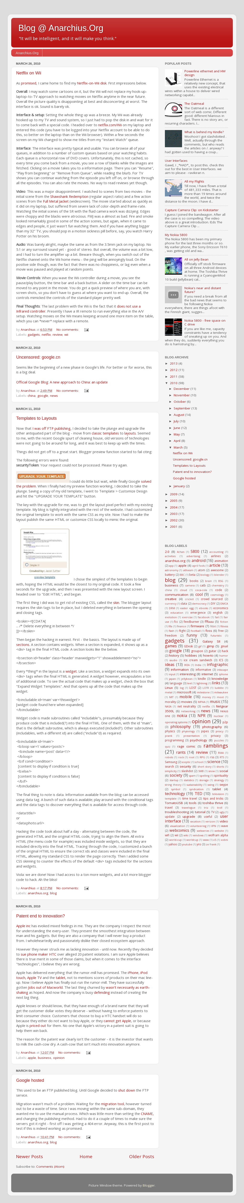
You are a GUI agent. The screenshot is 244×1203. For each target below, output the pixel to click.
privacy (216, 736)
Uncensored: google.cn (38, 357)
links (216, 682)
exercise (187, 617)
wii (66, 334)
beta (192, 575)
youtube (187, 844)
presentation (191, 735)
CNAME (147, 1113)
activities (170, 556)
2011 (174, 376)
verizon (210, 821)
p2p (225, 722)
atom (201, 570)
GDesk (188, 646)
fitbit (213, 626)
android (199, 560)
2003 (174, 514)
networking (188, 711)
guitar (212, 651)
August (179, 415)
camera (190, 585)
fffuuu (209, 621)
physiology (188, 731)
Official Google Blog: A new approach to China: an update (62, 382)
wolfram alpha (218, 835)
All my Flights (194, 181)
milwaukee (221, 692)
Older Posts (141, 1156)
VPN (213, 826)
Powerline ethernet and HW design (204, 73)
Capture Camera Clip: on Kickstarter (192, 210)
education (176, 612)
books (194, 581)
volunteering (198, 826)
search (169, 766)
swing (211, 784)
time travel (189, 798)
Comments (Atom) (50, 1166)
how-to (208, 655)
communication (176, 594)
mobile (185, 696)
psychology (198, 740)
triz (206, 807)
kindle (202, 679)
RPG (202, 757)
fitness (224, 626)
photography (212, 727)
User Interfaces (176, 160)
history (174, 655)
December (182, 389)
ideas (169, 664)
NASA (168, 706)
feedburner (191, 622)
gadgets (34, 334)
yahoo (172, 844)
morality (170, 702)
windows (198, 835)
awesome (217, 570)
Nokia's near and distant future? (202, 290)
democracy (199, 603)
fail (217, 617)
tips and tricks (213, 798)
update (170, 817)
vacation (195, 821)
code (218, 590)
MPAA (201, 702)
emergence (198, 613)
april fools (198, 565)
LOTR (206, 688)
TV (212, 812)
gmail (224, 646)
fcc (176, 622)
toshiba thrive (213, 803)
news (54, 395)
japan (172, 678)
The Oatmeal (194, 103)
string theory (173, 784)
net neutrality (187, 706)
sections (22, 644)
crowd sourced (212, 599)
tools (193, 803)
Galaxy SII (211, 641)
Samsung (171, 762)
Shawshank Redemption (69, 196)
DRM (172, 608)
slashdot (187, 771)
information (180, 669)
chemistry (218, 585)
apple (32, 1058)
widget (71, 671)
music (215, 701)
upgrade (189, 816)
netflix (46, 334)
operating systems (176, 722)
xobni (224, 840)
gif (200, 646)
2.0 (167, 551)
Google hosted (30, 1080)
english (218, 613)
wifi (167, 835)
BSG (220, 581)
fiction (224, 621)
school (199, 762)
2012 (174, 370)
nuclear (219, 716)
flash (171, 631)
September (182, 408)
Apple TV (34, 977)
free (221, 631)
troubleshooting (177, 812)
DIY (213, 604)
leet (189, 683)
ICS (221, 660)
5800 (195, 551)
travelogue (188, 807)
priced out (38, 1025)
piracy (219, 731)
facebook (204, 617)
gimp (210, 646)
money (206, 697)
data (184, 604)
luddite (219, 688)
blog (53, 893)
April (177, 441)
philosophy (180, 726)
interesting (188, 674)
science (213, 761)
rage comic (186, 746)
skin (116, 602)
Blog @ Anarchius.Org (60, 28)
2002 (174, 520)
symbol (175, 789)
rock (181, 757)
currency (170, 603)
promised (28, 83)
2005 (174, 500)
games (171, 646)
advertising (193, 556)
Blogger (149, 1185)
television (218, 794)
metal (168, 692)
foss (208, 630)
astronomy (171, 570)
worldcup (192, 840)
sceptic (186, 762)
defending (102, 992)
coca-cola (201, 590)
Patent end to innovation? (40, 916)
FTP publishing (59, 428)
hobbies (191, 655)
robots (169, 757)
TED (198, 793)
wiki (185, 835)
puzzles (219, 740)
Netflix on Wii (28, 73)
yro (199, 844)
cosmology (217, 594)
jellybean (187, 678)
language (176, 683)
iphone (223, 674)
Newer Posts (29, 1156)
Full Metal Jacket (56, 201)
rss (212, 757)
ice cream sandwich (198, 660)
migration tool (112, 1103)
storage (204, 780)
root (191, 757)
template (171, 798)
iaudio (173, 660)
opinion (59, 1058)
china (32, 395)
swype (223, 785)
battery (170, 575)
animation (221, 561)
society (176, 775)
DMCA (224, 603)
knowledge (220, 678)
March (179, 447)
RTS (222, 757)
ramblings (215, 745)
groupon (197, 651)
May (177, 434)
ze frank (211, 844)
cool (199, 594)
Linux (169, 687)
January (180, 486)
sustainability (194, 784)
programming (174, 740)
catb (203, 585)
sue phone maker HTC (38, 954)
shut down (126, 1090)
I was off (39, 428)
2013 (174, 363)
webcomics (179, 830)
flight (182, 631)
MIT (171, 697)
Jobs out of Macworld (45, 987)
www (206, 840)
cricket (189, 599)
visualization (177, 826)
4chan (180, 552)
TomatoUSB (174, 803)
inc (28, 925)
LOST (192, 688)
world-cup (175, 840)
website (219, 830)
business (44, 1058)
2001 (174, 526)
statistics (189, 780)
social (223, 771)
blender (219, 574)
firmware (197, 626)
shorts (220, 766)
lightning (201, 683)
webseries (203, 830)
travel (169, 807)
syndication (196, 789)
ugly (221, 812)
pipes (205, 731)
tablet (60, 977)
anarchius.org (38, 893)
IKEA (187, 665)
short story (204, 766)
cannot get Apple (117, 1020)
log (182, 688)
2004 (174, 507)
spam (192, 775)
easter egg (187, 608)
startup (174, 780)
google (42, 395)
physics (170, 731)
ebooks (203, 608)
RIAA (221, 752)
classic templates (105, 433)
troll (219, 807)
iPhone (133, 972)
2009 (174, 494)
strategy (219, 780)
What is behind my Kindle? (204, 132)
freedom (171, 635)
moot (220, 697)
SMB (201, 771)
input (172, 674)
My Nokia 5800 (176, 235)
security (185, 766)
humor (223, 655)
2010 (174, 383)
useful (208, 817)
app (171, 565)
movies (186, 702)
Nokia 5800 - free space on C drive (204, 322)
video (224, 821)
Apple (20, 925)
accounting (216, 552)
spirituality (221, 776)
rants (181, 752)
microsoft (184, 692)
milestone (203, 692)
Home (86, 1156)
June (177, 428)
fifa (170, 626)
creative (171, 599)
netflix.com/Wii (110, 124)
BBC (182, 574)
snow (211, 771)
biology (204, 574)
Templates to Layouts (36, 418)
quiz (167, 746)
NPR (201, 715)
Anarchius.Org (27, 53)
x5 (214, 840)
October (180, 401)
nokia (182, 715)
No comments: (68, 329)
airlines (216, 556)
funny (192, 635)
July (177, 421)
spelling (204, 775)
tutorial (200, 812)
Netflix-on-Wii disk (92, 83)
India (198, 665)
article (214, 565)
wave (224, 826)
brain (208, 581)
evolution (171, 617)
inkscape (222, 669)
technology (175, 793)
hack (225, 651)
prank (168, 735)
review (57, 334)
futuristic (216, 635)
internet (207, 674)
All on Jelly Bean (196, 259)
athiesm (188, 570)
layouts (130, 433)
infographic (217, 664)
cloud (183, 590)
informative (203, 670)
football (196, 631)
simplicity (171, 771)
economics (220, 608)
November (182, 395)
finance (181, 626)
